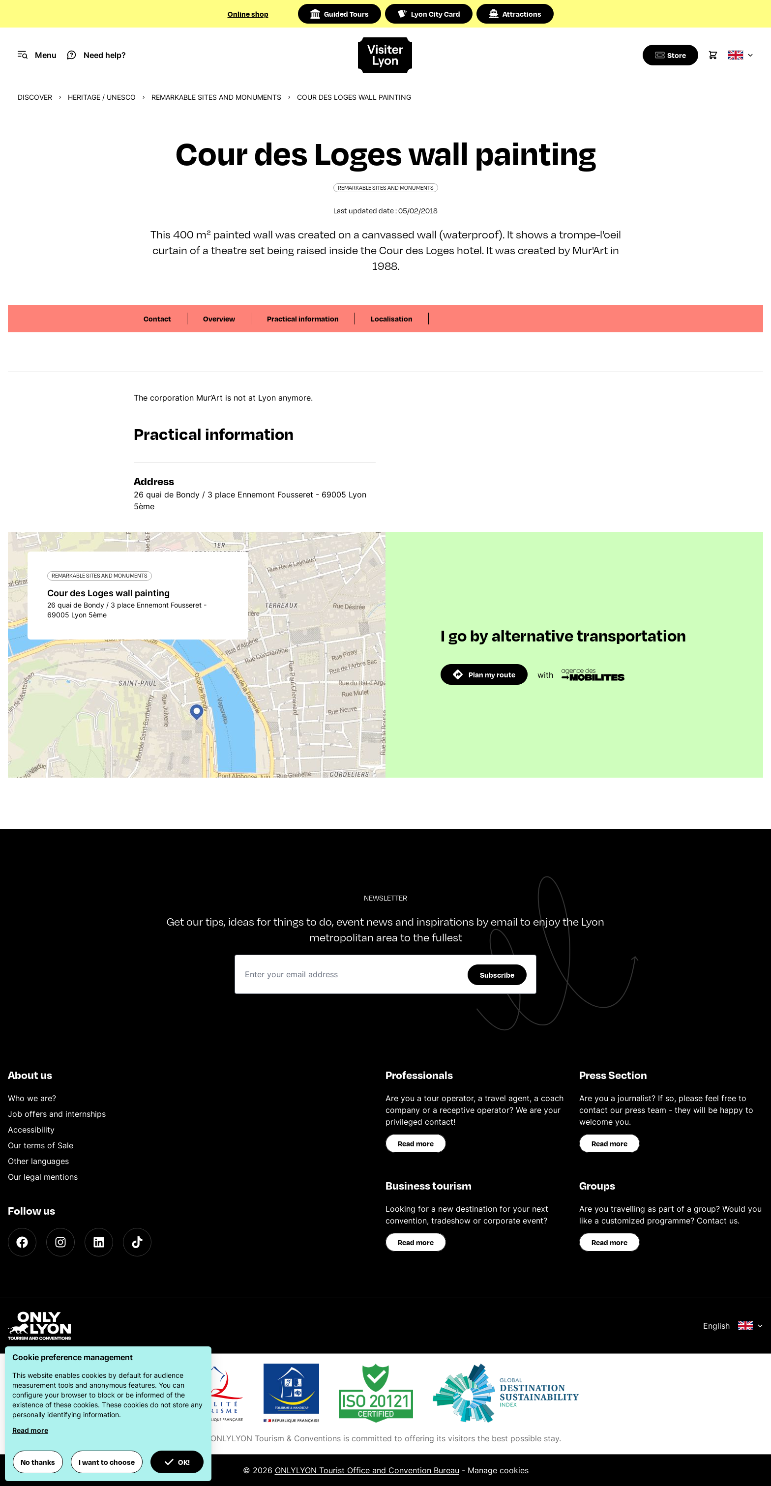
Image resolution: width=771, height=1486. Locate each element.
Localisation (392, 318)
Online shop (248, 14)
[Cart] (713, 55)
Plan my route (484, 674)
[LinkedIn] (99, 1242)
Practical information (303, 318)
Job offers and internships (57, 1114)
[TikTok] (137, 1242)
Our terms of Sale (40, 1145)
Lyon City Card (428, 14)
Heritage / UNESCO (102, 97)
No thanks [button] (38, 1462)
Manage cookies (498, 1470)
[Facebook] (22, 1242)
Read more (416, 1143)
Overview (219, 318)
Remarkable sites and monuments (216, 97)
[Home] (385, 55)
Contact (157, 318)
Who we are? (32, 1098)
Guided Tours (339, 14)
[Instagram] (60, 1242)
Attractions (515, 14)
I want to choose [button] (107, 1462)
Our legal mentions (43, 1177)
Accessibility (31, 1130)
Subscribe (497, 975)
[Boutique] (668, 55)
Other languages (38, 1161)
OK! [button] (177, 1462)
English (733, 1326)
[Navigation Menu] (37, 55)
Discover (35, 97)
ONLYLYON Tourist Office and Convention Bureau (367, 1470)
